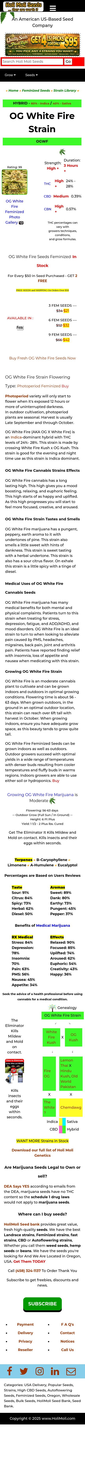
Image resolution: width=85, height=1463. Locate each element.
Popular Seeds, (60, 1385)
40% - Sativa (62, 103)
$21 (66, 311)
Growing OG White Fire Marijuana (41, 794)
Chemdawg (70, 1107)
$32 (66, 325)
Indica (16, 437)
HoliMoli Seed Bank (53, 1401)
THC (47, 184)
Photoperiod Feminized (39, 386)
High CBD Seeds (32, 1390)
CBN (47, 209)
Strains (10, 1390)
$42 (66, 340)
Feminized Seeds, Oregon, (39, 1395)
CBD (47, 196)
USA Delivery (35, 1385)
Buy (65, 386)
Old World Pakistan (69, 1081)
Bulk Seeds (25, 1401)
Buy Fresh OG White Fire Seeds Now (42, 358)
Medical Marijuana (53, 925)
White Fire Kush (51, 1037)
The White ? (49, 1107)
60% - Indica (40, 103)
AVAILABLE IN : (20, 318)
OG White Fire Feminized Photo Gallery (14, 212)
